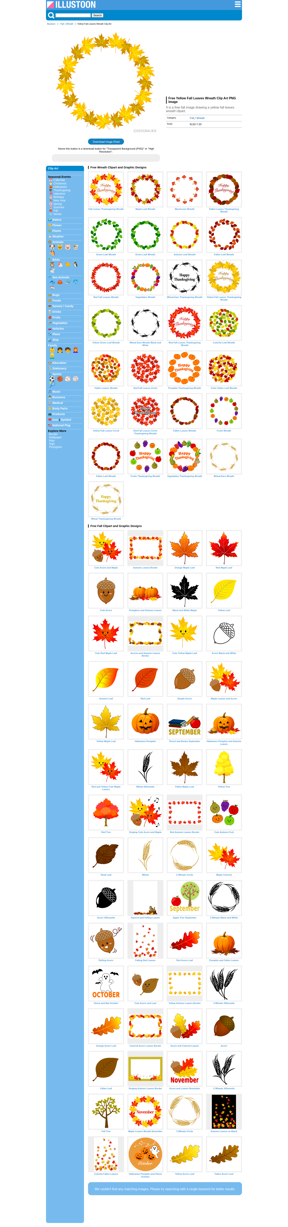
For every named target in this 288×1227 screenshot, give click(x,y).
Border (53, 434)
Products (58, 414)
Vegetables (59, 323)
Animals (57, 242)
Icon (55, 419)
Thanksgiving (61, 190)
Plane (56, 334)
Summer (58, 207)
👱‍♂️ (52, 356)
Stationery (59, 368)
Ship (55, 339)
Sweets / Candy (63, 306)
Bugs (56, 295)
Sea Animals (60, 277)
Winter (57, 214)
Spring (57, 203)
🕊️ (52, 270)
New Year (59, 200)
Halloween (60, 186)
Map (52, 440)
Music (56, 391)
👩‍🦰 (75, 350)
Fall (62, 24)
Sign (52, 443)
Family (52, 345)
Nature (57, 219)
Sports (57, 374)
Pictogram (55, 447)
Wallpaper (55, 437)
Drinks (56, 311)
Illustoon (51, 24)
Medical (57, 402)
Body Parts (60, 408)
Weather (58, 236)
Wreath (69, 24)
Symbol (66, 419)
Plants (56, 230)
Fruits (56, 317)
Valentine (59, 193)
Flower (57, 225)
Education (59, 362)
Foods (56, 300)
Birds (56, 259)
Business (58, 397)
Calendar (59, 180)
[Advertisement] (204, 62)
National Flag (61, 425)
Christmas (59, 183)
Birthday (58, 197)
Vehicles (58, 328)
